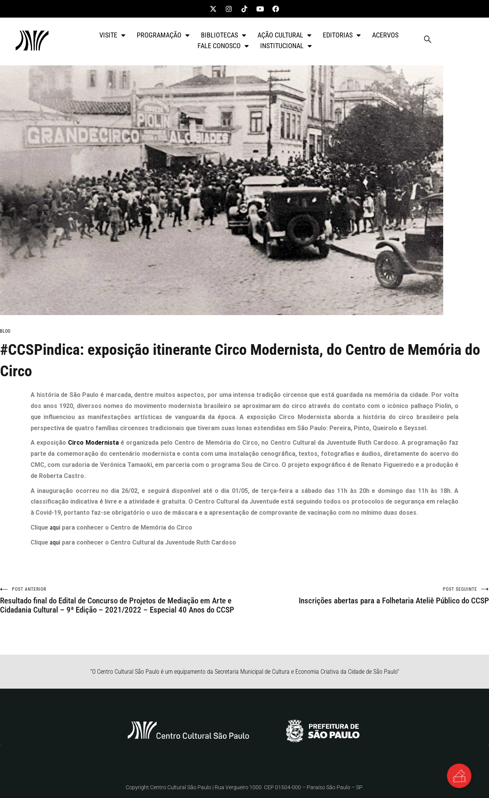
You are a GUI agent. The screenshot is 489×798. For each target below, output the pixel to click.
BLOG (5, 331)
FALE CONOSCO (223, 46)
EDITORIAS (342, 35)
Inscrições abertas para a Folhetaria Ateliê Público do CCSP (366, 596)
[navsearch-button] (427, 40)
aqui (55, 527)
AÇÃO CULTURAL (284, 35)
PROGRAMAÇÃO (163, 35)
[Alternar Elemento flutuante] (458, 775)
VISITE (112, 35)
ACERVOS (385, 35)
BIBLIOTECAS (223, 35)
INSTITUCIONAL (286, 46)
